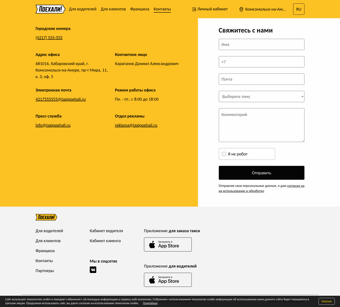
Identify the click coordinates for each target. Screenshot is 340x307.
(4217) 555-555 (49, 37)
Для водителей (82, 8)
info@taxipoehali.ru (53, 125)
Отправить (261, 172)
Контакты (162, 8)
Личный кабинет (210, 8)
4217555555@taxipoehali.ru (61, 99)
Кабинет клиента (105, 240)
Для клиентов (113, 8)
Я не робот (238, 154)
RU (298, 9)
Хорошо (327, 301)
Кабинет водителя (106, 230)
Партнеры (45, 270)
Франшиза (139, 8)
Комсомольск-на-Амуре (263, 10)
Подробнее (150, 303)
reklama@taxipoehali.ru (136, 125)
